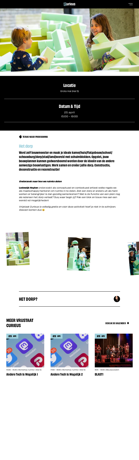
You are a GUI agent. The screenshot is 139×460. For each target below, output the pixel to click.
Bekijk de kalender (117, 323)
